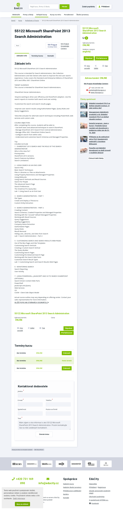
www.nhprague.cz (97, 92)
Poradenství (68, 14)
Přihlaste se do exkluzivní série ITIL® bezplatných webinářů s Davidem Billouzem (99, 140)
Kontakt (50, 56)
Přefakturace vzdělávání (72, 491)
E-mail (21, 400)
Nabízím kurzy (68, 484)
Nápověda (93, 484)
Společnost (22, 409)
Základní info (22, 56)
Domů (13, 20)
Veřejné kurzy (41, 14)
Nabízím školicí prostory (72, 487)
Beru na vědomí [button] (22, 504)
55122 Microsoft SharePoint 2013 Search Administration (60, 20)
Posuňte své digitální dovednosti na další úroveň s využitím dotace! (99, 150)
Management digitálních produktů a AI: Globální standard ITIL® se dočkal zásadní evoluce (99, 115)
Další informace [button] (19, 498)
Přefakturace (66, 333)
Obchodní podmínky (97, 496)
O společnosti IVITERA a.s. (99, 500)
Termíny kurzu (37, 56)
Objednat (68, 328)
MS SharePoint (38, 449)
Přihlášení (104, 7)
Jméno (21, 391)
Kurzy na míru (55, 14)
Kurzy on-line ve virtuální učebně (22, 449)
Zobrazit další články (96, 158)
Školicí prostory (82, 14)
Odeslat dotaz (44, 434)
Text (20, 418)
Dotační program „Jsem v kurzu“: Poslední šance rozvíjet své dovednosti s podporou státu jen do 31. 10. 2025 (99, 128)
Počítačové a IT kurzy (32, 20)
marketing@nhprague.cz (97, 90)
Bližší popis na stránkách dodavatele (32, 303)
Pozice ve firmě (51, 409)
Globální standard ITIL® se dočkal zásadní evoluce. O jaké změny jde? (99, 105)
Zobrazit (66, 353)
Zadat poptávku (88, 7)
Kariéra (66, 494)
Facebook (94, 503)
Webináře (16, 14)
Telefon (49, 400)
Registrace (102, 487)
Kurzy (20, 20)
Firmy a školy (28, 14)
